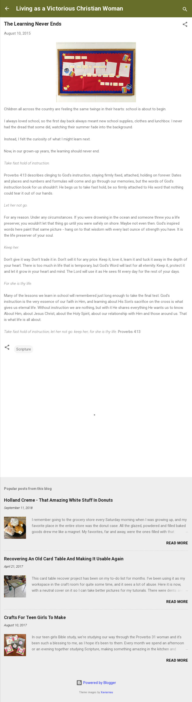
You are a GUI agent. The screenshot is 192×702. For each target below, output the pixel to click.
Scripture (23, 349)
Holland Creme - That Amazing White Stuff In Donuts (58, 500)
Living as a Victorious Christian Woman (69, 8)
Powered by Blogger (96, 682)
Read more (177, 543)
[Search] (185, 10)
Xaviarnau (107, 692)
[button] (185, 25)
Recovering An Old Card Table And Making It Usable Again (64, 558)
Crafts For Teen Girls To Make (35, 617)
